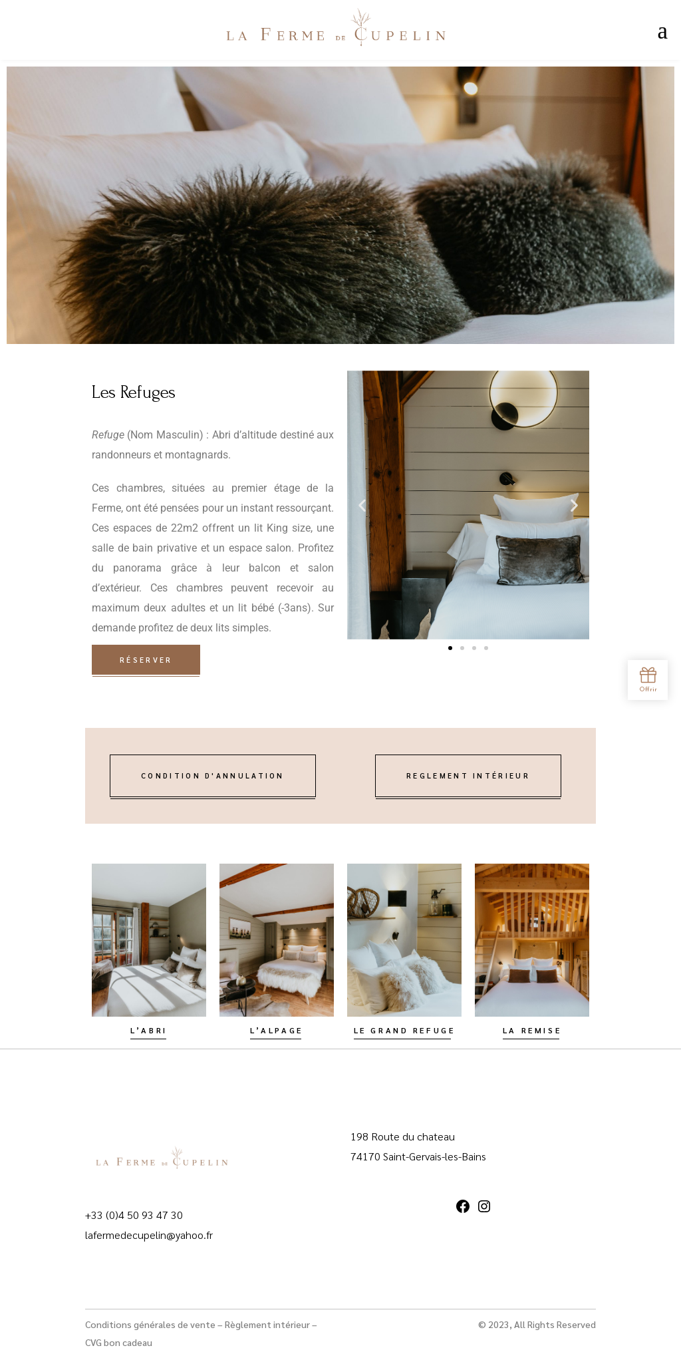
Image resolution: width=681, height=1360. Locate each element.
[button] (362, 504)
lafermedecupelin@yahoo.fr (149, 1235)
